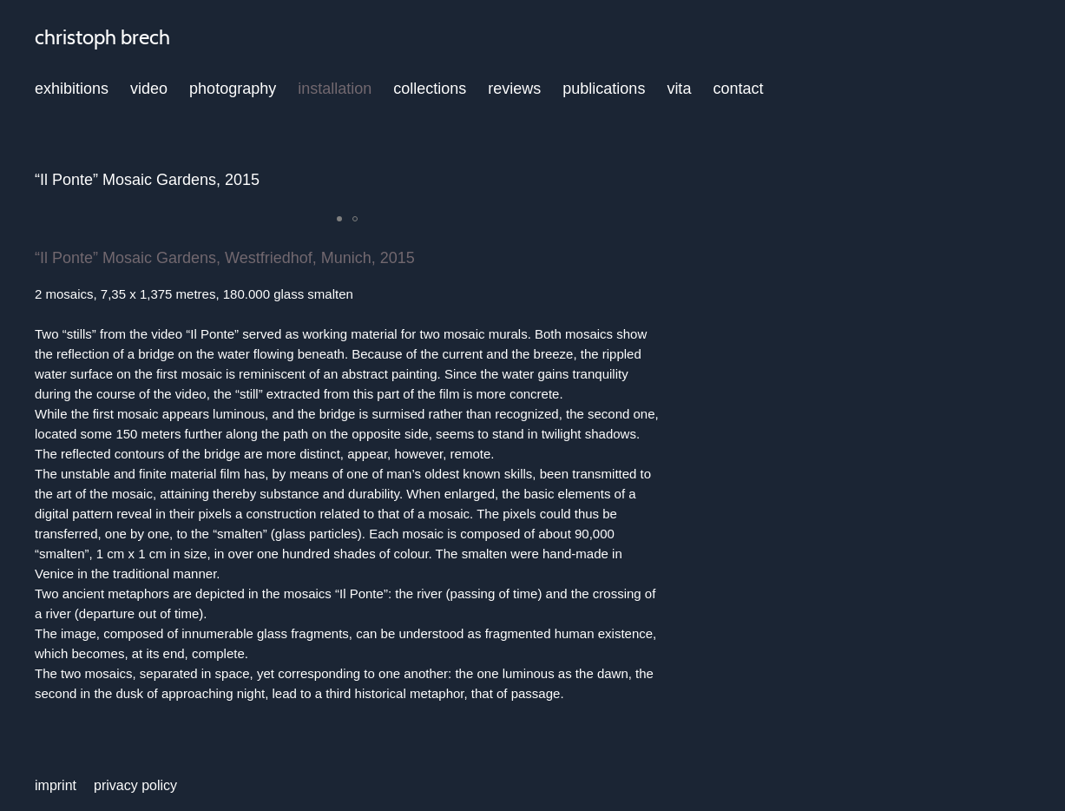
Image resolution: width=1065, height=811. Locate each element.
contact (738, 88)
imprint (55, 785)
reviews (514, 88)
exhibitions (71, 88)
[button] (339, 219)
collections (429, 88)
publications (603, 88)
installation (334, 88)
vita (679, 88)
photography (232, 88)
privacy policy (135, 785)
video (149, 88)
